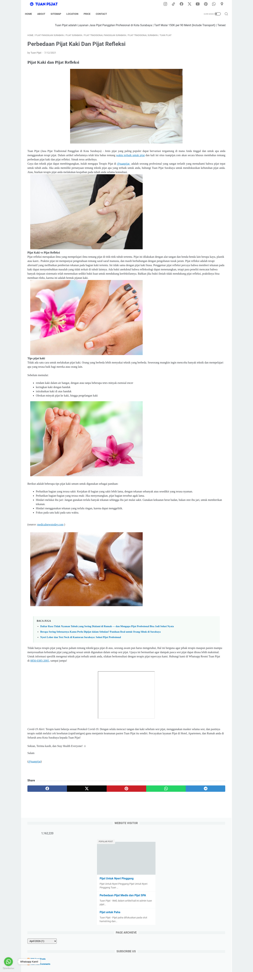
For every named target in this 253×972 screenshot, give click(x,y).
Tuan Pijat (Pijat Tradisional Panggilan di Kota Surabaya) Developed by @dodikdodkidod (140, 966)
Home (30, 13)
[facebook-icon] (183, 4)
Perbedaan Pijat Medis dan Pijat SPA (199, 96)
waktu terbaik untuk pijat (60, 165)
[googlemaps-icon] (223, 4)
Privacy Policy (122, 959)
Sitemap (58, 13)
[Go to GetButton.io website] (8, 968)
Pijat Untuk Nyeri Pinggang (192, 79)
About (44, 13)
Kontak (159, 959)
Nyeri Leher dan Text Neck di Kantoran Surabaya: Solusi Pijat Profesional (80, 671)
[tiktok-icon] (175, 4)
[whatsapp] (120, 831)
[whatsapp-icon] (215, 4)
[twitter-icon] (191, 4)
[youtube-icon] (199, 4)
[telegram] (147, 831)
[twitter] (67, 831)
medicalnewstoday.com (50, 551)
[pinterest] (93, 831)
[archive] (187, 141)
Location (75, 13)
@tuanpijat (122, 173)
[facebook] (40, 831)
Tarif (148, 959)
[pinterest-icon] (207, 4)
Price (89, 13)
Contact (103, 13)
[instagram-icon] (167, 4)
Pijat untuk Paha (186, 113)
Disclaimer (106, 959)
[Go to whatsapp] (8, 961)
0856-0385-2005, (110, 699)
